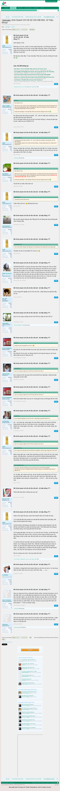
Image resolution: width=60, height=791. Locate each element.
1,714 (11, 329)
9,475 (11, 304)
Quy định (57, 784)
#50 (56, 322)
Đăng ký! (30, 650)
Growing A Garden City (26, 679)
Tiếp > (33, 29)
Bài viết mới (12, 9)
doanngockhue (6, 226)
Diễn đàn (13, 7)
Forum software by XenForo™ (13, 784)
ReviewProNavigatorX (24, 81)
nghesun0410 (5, 374)
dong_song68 (6, 105)
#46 (56, 224)
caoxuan (21, 78)
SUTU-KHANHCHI (7, 348)
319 (11, 503)
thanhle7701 (24, 668)
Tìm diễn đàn (5, 9)
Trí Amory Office (23, 75)
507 (11, 279)
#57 (56, 556)
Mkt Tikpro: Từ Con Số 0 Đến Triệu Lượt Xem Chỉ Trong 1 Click (30, 68)
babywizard (16, 86)
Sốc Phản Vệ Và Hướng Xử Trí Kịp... (29, 691)
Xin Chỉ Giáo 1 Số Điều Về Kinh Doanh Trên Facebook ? (28, 80)
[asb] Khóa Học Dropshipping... (28, 712)
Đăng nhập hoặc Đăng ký (51, 1)
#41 (56, 83)
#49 (56, 297)
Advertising (36, 7)
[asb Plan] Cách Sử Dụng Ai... (28, 695)
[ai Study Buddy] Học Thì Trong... (29, 723)
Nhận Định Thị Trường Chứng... (28, 682)
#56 (56, 497)
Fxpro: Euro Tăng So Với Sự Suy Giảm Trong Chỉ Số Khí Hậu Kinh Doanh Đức (34, 77)
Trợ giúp (43, 782)
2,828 (11, 50)
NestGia (21, 73)
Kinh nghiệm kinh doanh (14, 24)
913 (11, 307)
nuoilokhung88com (26, 692)
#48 (56, 280)
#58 (56, 573)
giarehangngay (17, 627)
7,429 (11, 178)
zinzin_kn (28, 559)
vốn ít (12, 27)
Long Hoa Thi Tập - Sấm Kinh (28, 663)
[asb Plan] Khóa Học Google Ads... (29, 727)
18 (11, 607)
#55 (56, 482)
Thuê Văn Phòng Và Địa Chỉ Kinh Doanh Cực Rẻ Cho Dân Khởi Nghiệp (32, 74)
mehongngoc (27, 86)
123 (11, 332)
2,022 (11, 353)
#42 (56, 127)
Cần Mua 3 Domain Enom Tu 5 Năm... (29, 671)
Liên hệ (42, 7)
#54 (56, 430)
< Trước (13, 29)
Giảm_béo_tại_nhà (6, 274)
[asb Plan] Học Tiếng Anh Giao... (28, 719)
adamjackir (24, 680)
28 (11, 233)
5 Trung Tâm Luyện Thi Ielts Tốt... (29, 659)
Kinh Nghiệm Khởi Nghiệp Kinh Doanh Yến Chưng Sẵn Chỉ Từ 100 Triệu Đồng (34, 71)
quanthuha (5, 173)
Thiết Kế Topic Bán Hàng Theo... (28, 667)
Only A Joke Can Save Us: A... (28, 675)
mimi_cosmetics (6, 600)
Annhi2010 (5, 575)
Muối (3, 46)
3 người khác (33, 86)
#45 (56, 206)
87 (11, 110)
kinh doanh (7, 27)
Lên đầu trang (53, 782)
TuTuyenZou (5, 421)
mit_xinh (4, 298)
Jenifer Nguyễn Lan (26, 684)
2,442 (11, 426)
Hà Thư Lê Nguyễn (26, 696)
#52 (56, 379)
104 (30, 29)
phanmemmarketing (24, 70)
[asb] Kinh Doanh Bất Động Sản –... (29, 715)
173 (11, 429)
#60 (56, 624)
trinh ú (23, 660)
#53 (56, 401)
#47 (56, 253)
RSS (57, 782)
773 (11, 53)
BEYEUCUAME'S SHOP (19, 325)
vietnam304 (23, 24)
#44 (56, 186)
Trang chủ (6, 7)
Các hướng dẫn (28, 7)
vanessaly (5, 624)
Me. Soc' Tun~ (6, 498)
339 (11, 629)
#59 (56, 605)
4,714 (11, 378)
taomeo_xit (21, 86)
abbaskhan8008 (25, 672)
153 (11, 405)
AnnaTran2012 (17, 559)
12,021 (10, 581)
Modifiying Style (5, 782)
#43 (56, 154)
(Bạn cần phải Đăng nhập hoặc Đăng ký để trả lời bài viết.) (46, 637)
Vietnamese (11, 782)
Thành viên (20, 7)
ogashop (23, 664)
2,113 (11, 584)
